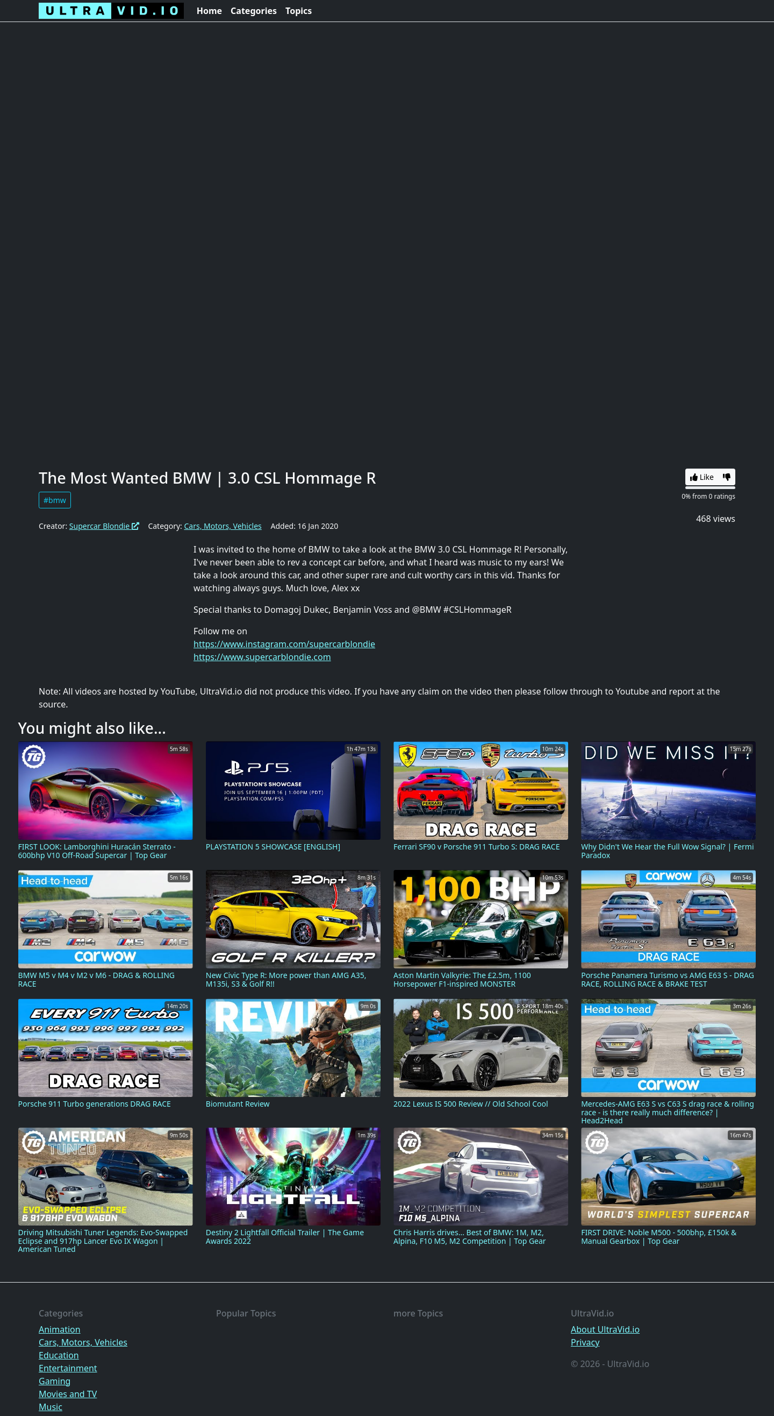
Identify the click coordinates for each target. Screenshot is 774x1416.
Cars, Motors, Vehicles (222, 526)
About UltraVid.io (605, 1329)
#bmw (55, 500)
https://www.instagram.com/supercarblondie (284, 644)
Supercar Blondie (104, 526)
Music (50, 1407)
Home (209, 11)
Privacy (585, 1342)
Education (59, 1355)
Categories (254, 11)
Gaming (54, 1381)
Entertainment (68, 1368)
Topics (298, 11)
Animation (60, 1329)
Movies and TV (68, 1394)
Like (702, 477)
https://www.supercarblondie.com (262, 657)
